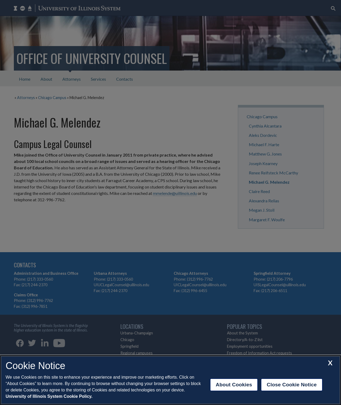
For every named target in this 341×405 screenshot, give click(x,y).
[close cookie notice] (330, 363)
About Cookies (234, 384)
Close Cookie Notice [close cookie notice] (291, 384)
